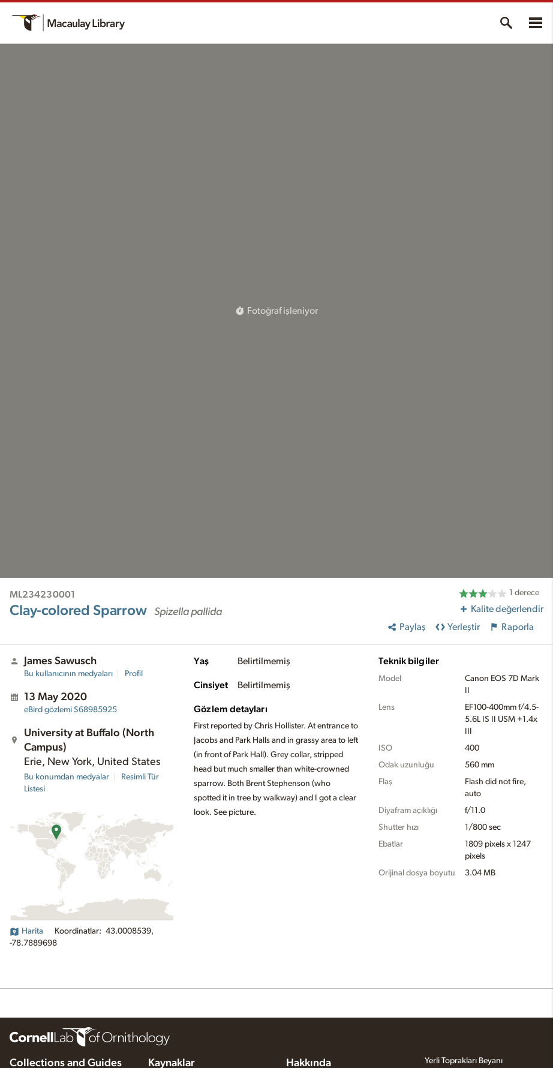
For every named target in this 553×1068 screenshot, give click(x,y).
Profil (134, 674)
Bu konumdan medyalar (66, 777)
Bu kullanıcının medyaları (68, 674)
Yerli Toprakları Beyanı (464, 1061)
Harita (26, 931)
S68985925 (70, 710)
